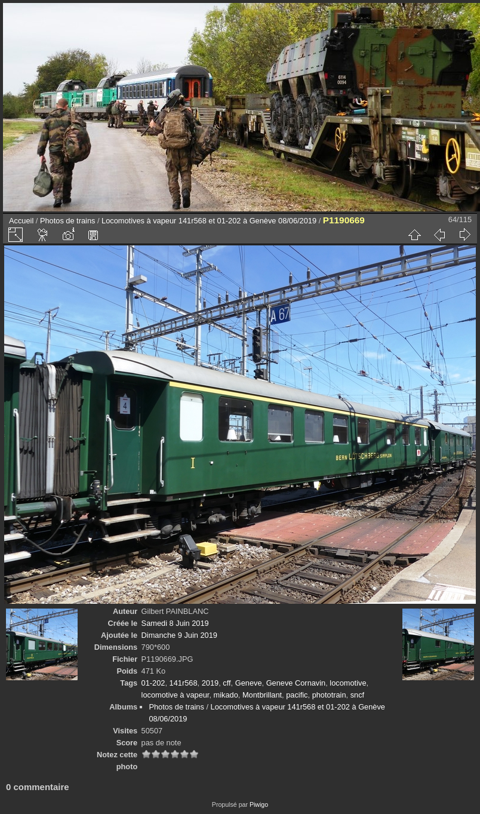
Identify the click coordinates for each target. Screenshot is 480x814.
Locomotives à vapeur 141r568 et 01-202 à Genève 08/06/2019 (208, 220)
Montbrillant (262, 694)
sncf (357, 694)
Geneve (248, 682)
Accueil (21, 220)
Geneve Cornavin (296, 682)
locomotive (348, 682)
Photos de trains (67, 220)
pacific (296, 694)
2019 (210, 682)
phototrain (329, 694)
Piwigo (259, 804)
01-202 (153, 682)
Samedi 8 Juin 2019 (175, 623)
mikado (226, 694)
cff (226, 682)
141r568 (184, 682)
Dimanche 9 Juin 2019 (179, 635)
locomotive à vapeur (175, 694)
